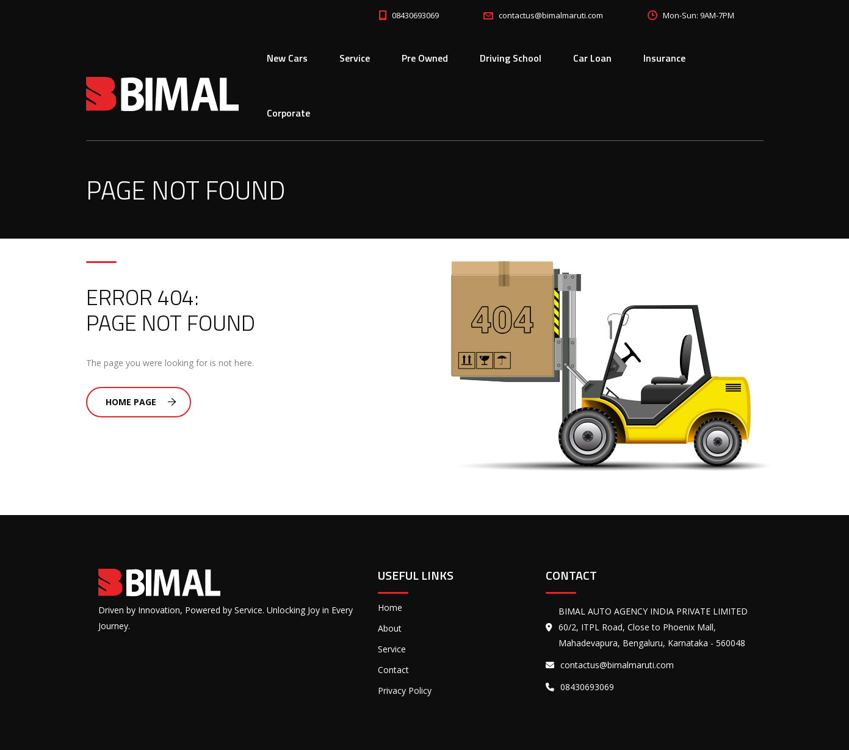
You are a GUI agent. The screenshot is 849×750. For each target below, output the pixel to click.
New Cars (287, 58)
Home (390, 607)
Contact (393, 670)
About (390, 628)
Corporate (288, 113)
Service (354, 58)
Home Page (141, 402)
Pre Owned (425, 58)
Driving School (510, 58)
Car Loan (592, 58)
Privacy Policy (405, 690)
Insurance (664, 58)
